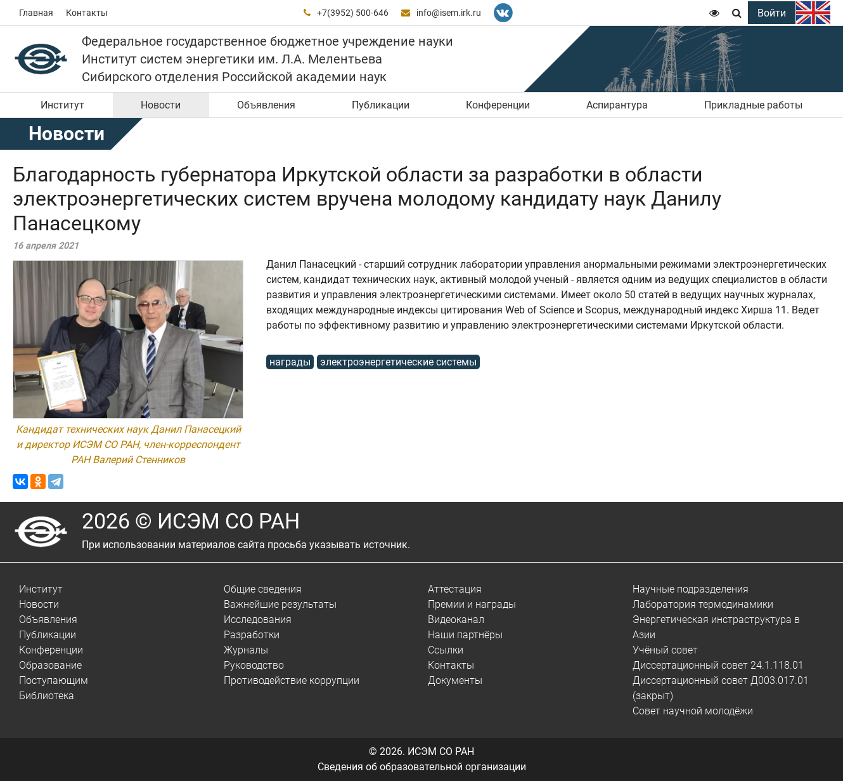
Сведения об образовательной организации (422, 767)
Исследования (258, 620)
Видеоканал (456, 620)
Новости (161, 105)
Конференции (498, 105)
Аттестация (455, 589)
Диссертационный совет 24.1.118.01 (718, 665)
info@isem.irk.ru (448, 13)
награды (290, 362)
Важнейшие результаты (280, 604)
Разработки (252, 635)
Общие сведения (263, 589)
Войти (771, 13)
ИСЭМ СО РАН (441, 751)
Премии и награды (472, 604)
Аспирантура (617, 105)
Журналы (246, 650)
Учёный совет (665, 650)
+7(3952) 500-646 (353, 13)
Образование (50, 665)
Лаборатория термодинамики (703, 604)
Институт (62, 105)
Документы (455, 680)
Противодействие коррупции (291, 680)
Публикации (380, 105)
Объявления (266, 105)
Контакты (87, 13)
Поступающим (53, 680)
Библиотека (46, 696)
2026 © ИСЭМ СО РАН (191, 521)
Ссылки (445, 650)
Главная (36, 13)
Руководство (254, 665)
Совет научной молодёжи (693, 711)
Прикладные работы (753, 105)
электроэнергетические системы (398, 362)
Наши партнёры (465, 635)
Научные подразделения (691, 589)
